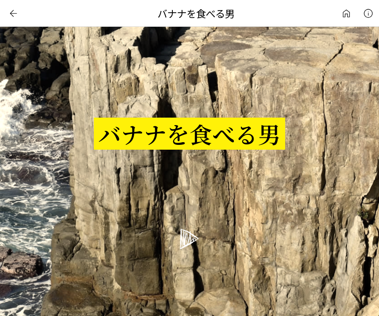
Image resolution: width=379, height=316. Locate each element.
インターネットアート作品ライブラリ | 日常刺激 (346, 13)
